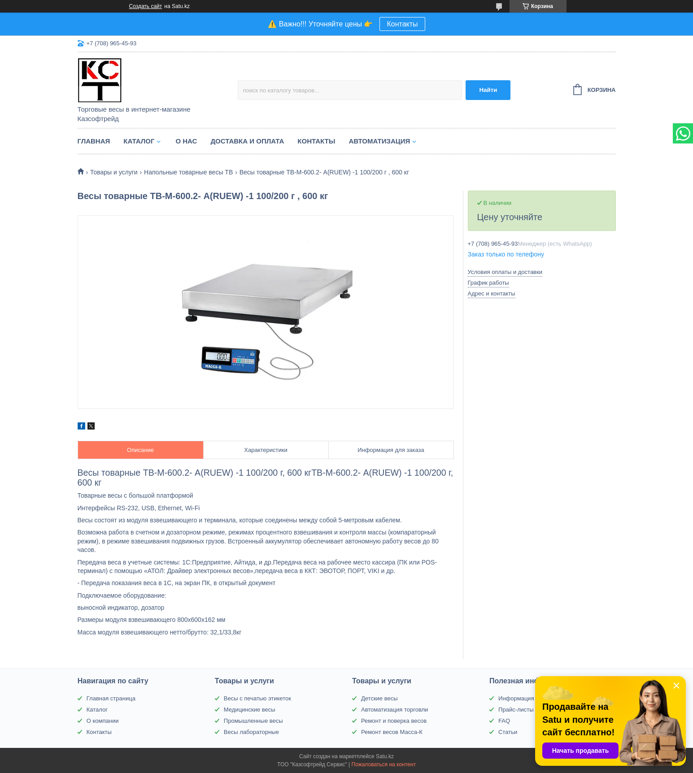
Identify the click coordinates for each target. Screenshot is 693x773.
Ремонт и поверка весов (394, 720)
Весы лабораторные (251, 732)
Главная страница (111, 698)
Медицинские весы (249, 709)
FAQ (504, 720)
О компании (103, 720)
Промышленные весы (253, 720)
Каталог (138, 141)
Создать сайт (145, 6)
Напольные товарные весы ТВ (188, 172)
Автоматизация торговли (394, 709)
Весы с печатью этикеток (257, 698)
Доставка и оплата (247, 141)
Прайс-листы (516, 709)
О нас (186, 141)
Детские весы (379, 698)
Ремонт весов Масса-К (392, 732)
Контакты (402, 24)
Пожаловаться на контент (384, 764)
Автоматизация (379, 141)
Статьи (507, 732)
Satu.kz (385, 756)
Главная (94, 141)
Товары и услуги (114, 172)
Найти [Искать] (488, 90)
